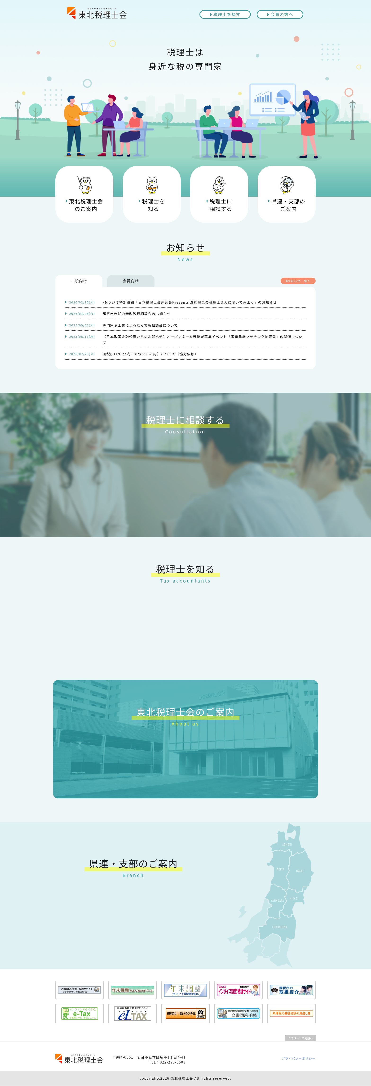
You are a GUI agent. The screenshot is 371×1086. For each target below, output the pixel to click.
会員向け (131, 281)
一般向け (79, 281)
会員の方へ (280, 14)
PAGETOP (300, 1038)
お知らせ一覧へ (298, 281)
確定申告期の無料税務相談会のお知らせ (118, 313)
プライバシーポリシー (299, 1058)
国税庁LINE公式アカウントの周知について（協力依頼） (131, 354)
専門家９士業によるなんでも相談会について (121, 325)
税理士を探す (225, 14)
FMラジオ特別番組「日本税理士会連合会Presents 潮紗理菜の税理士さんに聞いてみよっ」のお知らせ (171, 302)
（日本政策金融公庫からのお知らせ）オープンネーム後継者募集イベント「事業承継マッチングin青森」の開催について (184, 339)
